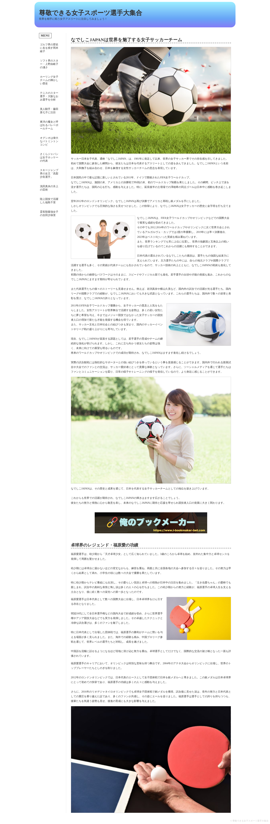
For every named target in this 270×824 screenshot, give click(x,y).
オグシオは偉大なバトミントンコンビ (49, 141)
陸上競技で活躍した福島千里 (49, 201)
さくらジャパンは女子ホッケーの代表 (49, 157)
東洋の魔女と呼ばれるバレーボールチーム (49, 125)
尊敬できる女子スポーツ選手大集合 (90, 12)
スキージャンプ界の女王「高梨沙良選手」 (49, 173)
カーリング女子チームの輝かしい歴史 (49, 80)
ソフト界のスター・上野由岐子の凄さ (49, 64)
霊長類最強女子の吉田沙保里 (49, 213)
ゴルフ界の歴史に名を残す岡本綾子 (49, 48)
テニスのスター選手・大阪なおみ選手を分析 (49, 96)
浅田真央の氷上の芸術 (49, 188)
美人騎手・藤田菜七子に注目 (49, 111)
